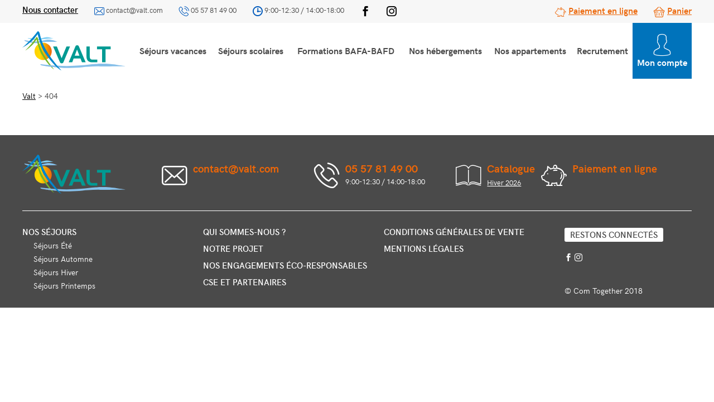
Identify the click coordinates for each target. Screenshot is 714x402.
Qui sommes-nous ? (244, 231)
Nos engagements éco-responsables (285, 265)
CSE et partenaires (244, 282)
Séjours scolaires (250, 50)
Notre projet (233, 248)
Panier (679, 10)
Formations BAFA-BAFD (345, 50)
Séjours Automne (63, 258)
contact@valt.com (134, 10)
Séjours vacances (172, 50)
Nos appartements (530, 50)
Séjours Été (52, 245)
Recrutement (602, 50)
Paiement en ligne (603, 10)
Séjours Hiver (55, 272)
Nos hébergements (445, 50)
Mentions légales (424, 248)
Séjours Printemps (64, 285)
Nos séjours (49, 231)
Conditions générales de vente (454, 231)
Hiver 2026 (504, 183)
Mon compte (662, 51)
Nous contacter (50, 9)
